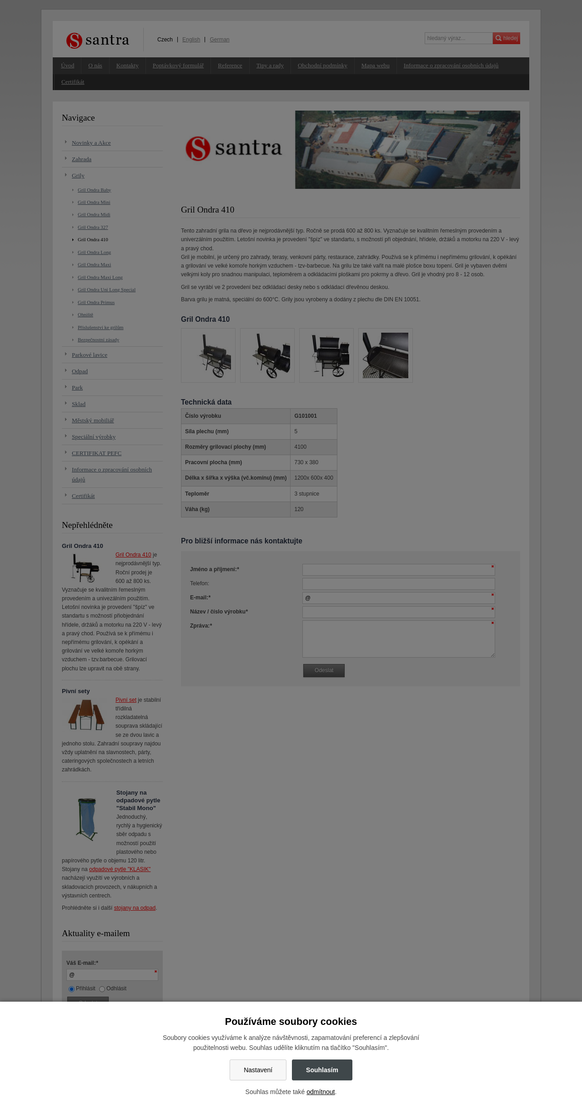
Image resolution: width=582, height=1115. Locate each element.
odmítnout (320, 1091)
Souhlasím (322, 1070)
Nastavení (258, 1070)
